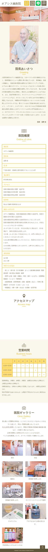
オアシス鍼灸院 (11, 3)
